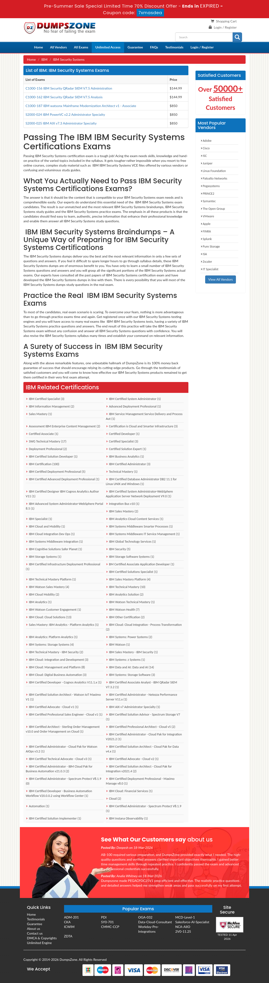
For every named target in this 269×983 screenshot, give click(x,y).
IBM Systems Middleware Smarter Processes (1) (139, 526)
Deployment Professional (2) (46, 449)
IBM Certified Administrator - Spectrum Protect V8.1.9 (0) (63, 781)
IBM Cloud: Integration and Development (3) (57, 660)
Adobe (206, 141)
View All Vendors (220, 279)
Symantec (208, 201)
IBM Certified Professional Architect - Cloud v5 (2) (140, 727)
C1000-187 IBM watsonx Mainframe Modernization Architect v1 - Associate (81, 106)
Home (38, 47)
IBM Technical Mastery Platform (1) (51, 579)
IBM (44, 59)
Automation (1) (37, 806)
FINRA (205, 231)
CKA (67, 922)
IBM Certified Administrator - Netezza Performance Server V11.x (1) (141, 697)
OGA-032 (145, 917)
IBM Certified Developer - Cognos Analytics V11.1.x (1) (64, 682)
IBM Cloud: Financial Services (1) (129, 791)
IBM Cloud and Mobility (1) (45, 526)
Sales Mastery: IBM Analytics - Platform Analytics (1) (62, 625)
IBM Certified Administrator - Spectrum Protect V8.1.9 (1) (143, 808)
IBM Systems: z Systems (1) (125, 660)
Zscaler (206, 262)
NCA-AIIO (182, 927)
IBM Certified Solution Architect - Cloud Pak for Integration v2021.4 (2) (139, 768)
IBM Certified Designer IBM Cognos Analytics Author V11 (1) (62, 493)
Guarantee (135, 47)
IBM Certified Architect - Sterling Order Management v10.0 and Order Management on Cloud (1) (63, 729)
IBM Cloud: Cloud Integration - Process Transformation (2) (144, 627)
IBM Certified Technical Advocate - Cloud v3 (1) (58, 759)
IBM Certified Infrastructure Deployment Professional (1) (63, 566)
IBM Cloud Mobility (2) (42, 594)
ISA (203, 254)
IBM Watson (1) (118, 645)
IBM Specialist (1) (39, 519)
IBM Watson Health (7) (122, 610)
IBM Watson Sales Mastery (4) (47, 587)
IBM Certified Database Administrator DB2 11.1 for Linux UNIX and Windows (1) (141, 481)
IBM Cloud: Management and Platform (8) (55, 667)
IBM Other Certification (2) (125, 617)
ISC (203, 156)
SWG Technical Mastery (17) (46, 441)
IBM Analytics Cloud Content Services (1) (134, 519)
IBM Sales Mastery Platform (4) (128, 579)
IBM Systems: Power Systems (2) (129, 637)
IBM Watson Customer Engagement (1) (53, 610)
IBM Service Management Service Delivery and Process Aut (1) (144, 416)
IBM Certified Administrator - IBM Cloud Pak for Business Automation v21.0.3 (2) (59, 768)
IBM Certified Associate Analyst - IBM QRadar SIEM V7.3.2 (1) (141, 684)
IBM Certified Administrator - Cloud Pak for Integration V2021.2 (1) (144, 736)
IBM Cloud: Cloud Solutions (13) (48, 617)
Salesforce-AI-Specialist (192, 922)
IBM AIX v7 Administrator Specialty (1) (133, 707)
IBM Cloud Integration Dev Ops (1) (50, 534)
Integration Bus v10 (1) (122, 504)
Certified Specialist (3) (122, 441)
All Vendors (58, 47)
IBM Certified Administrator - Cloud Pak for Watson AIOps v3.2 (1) (61, 749)
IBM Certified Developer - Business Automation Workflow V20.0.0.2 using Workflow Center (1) (59, 793)
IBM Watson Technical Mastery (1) (130, 602)
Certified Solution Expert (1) (126, 449)
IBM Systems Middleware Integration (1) (54, 542)
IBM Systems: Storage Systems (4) (50, 645)
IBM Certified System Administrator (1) (133, 399)
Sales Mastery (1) (39, 414)
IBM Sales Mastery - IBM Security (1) (132, 652)
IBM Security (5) (118, 549)
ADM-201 (71, 917)
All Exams (81, 47)
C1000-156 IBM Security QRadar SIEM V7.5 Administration (69, 88)
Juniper (206, 163)
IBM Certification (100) (42, 464)
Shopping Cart (226, 21)
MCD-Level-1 (185, 917)
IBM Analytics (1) (39, 602)
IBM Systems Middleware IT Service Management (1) (143, 534)
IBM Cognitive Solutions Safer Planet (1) (54, 549)
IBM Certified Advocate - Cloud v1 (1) (52, 707)
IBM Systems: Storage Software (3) (130, 675)
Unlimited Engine (39, 943)
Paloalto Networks (213, 178)
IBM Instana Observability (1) (127, 818)
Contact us (35, 933)
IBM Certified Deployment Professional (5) (55, 472)
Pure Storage (210, 247)
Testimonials (174, 47)
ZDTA (68, 936)
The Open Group (212, 209)
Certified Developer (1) (122, 434)
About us (33, 929)
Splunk (206, 239)
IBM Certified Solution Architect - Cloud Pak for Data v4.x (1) (142, 749)
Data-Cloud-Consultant (155, 922)
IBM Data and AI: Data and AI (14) (130, 667)
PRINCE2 (207, 194)
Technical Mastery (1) (122, 472)
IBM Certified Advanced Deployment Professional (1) (62, 479)
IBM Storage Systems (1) (43, 557)
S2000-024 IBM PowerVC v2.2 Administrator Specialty (65, 114)
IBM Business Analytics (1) (125, 457)
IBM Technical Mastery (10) (125, 587)
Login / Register (225, 27)
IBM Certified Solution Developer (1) (52, 457)
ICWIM (69, 927)
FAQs (154, 47)
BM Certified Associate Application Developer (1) (140, 564)
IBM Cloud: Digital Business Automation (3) (56, 675)
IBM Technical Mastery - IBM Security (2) (54, 652)
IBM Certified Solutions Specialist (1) (132, 572)
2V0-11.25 (183, 931)
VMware (207, 216)
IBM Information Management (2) (50, 406)
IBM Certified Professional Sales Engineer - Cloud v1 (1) (64, 715)
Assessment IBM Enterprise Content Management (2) (63, 426)
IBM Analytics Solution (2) (124, 594)
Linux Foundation (213, 171)
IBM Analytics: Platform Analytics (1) (52, 637)
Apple (205, 224)
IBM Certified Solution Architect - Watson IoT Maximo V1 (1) (63, 697)
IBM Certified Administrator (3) (128, 464)
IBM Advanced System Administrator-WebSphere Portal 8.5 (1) (64, 506)
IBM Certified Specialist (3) (45, 399)
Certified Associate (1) (42, 434)
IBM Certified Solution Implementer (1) (53, 818)
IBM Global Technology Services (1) (131, 542)
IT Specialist (209, 269)
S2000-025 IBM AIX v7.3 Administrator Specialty (61, 123)
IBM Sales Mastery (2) (122, 511)
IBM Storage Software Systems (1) (130, 557)
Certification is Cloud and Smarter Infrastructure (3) (142, 426)
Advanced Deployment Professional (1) (133, 406)
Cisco (205, 148)
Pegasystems (210, 186)
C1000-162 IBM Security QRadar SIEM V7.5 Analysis (64, 97)
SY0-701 (107, 922)
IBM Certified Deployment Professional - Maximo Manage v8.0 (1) (140, 781)
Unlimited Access (107, 47)
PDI (104, 917)
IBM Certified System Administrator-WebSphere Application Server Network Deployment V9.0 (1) (139, 493)
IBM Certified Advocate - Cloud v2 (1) (132, 759)
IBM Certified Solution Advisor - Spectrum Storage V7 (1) (143, 717)
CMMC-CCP (110, 927)
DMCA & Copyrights (42, 938)
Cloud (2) (113, 799)
